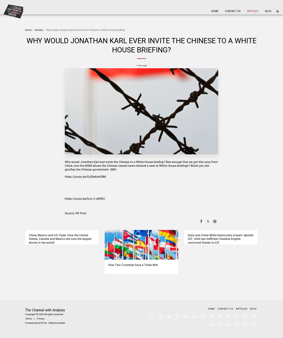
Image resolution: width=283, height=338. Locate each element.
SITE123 (42, 323)
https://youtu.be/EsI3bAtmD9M (85, 177)
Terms (28, 319)
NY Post (81, 213)
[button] (277, 11)
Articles (39, 30)
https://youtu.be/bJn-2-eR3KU (85, 199)
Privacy (40, 319)
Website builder (57, 323)
